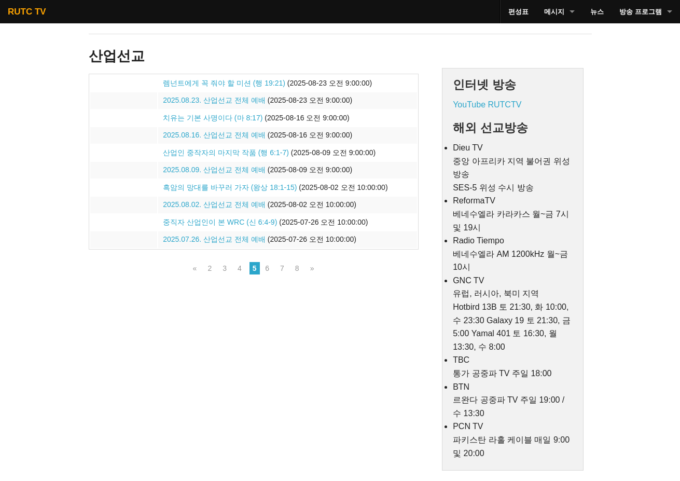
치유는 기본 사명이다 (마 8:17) (212, 118)
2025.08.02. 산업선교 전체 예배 (214, 204)
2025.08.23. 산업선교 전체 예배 (214, 100)
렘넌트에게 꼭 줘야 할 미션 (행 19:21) (224, 83)
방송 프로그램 (640, 12)
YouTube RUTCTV (487, 104)
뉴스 (597, 12)
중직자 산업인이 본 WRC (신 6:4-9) (220, 222)
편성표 (518, 12)
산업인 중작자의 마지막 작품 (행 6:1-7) (226, 152)
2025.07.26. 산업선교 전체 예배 (214, 239)
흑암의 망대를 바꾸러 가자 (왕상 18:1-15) (230, 187)
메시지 (554, 12)
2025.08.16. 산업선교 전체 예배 (214, 135)
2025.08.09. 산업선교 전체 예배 (214, 170)
